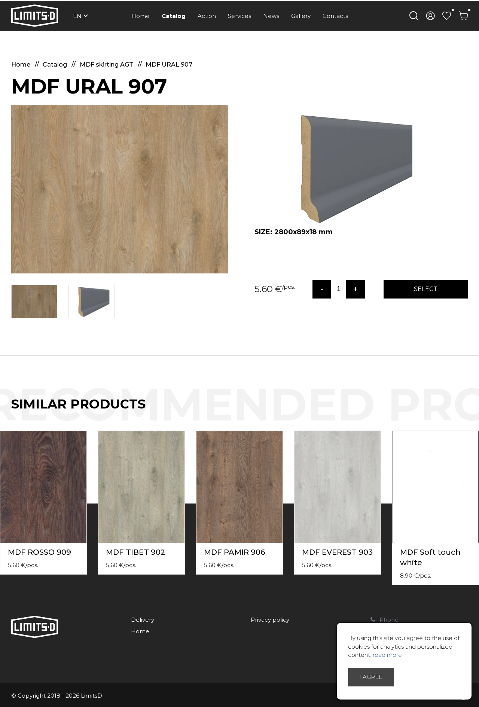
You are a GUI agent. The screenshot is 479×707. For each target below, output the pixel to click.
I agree (370, 676)
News (271, 15)
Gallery (301, 15)
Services (239, 15)
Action (207, 15)
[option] (119, 189)
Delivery (142, 619)
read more (387, 654)
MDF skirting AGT (107, 64)
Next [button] (474, 412)
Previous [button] (459, 412)
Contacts (335, 15)
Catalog (174, 15)
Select (425, 289)
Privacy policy (270, 619)
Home (140, 15)
